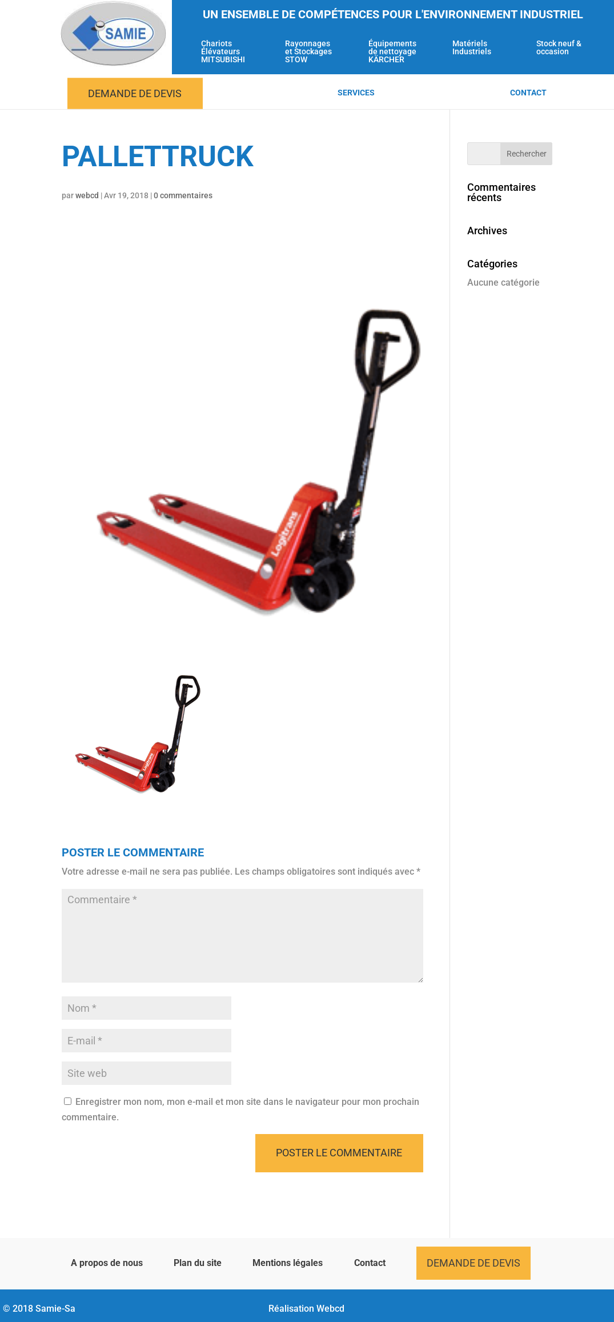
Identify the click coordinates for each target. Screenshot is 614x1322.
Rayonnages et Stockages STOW (308, 51)
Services (356, 93)
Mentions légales (287, 1262)
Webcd (330, 1308)
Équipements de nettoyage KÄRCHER (392, 51)
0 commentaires (183, 195)
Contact (528, 93)
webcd (87, 195)
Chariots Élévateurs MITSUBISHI (223, 51)
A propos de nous (107, 1262)
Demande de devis (135, 93)
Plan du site (198, 1262)
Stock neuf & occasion (558, 47)
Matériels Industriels (471, 47)
